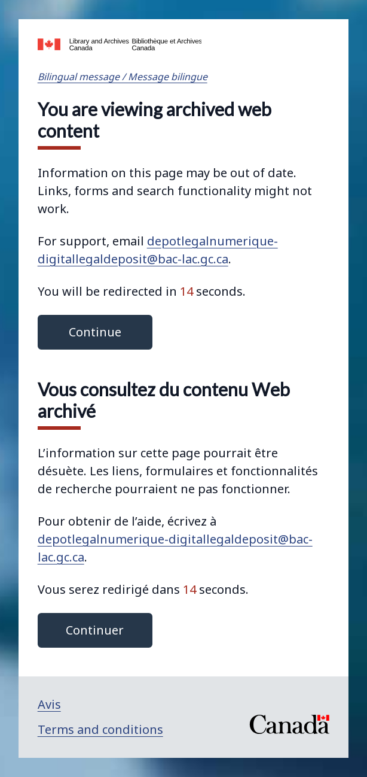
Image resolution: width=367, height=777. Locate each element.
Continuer (95, 630)
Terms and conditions (100, 729)
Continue (95, 332)
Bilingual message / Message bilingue (122, 76)
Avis (49, 704)
